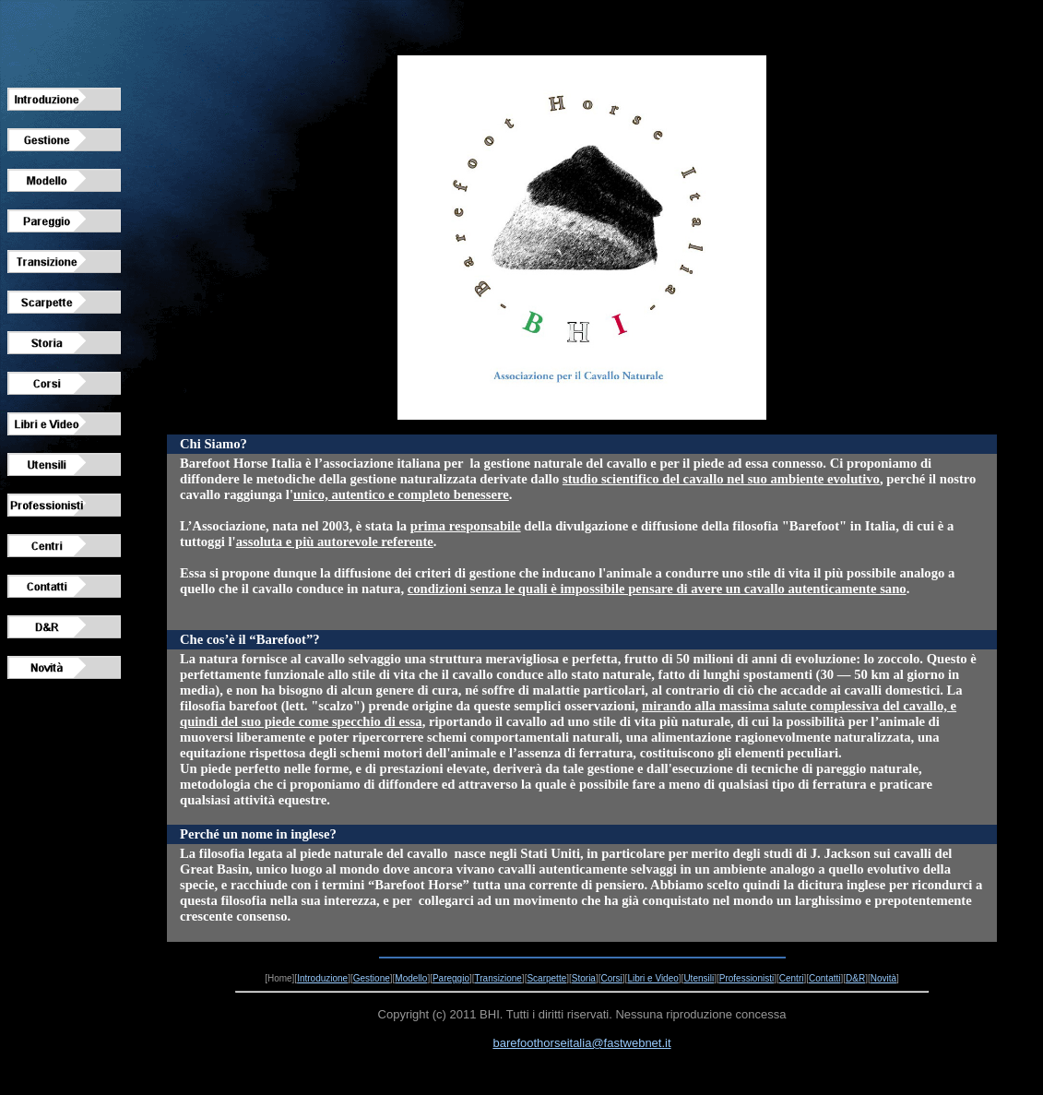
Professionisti (746, 978)
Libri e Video (652, 978)
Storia (584, 978)
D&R (855, 978)
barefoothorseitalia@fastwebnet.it (581, 1043)
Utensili (698, 978)
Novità (883, 978)
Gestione (371, 978)
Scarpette (546, 978)
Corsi (611, 978)
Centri (791, 978)
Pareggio (451, 978)
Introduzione (322, 978)
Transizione (498, 978)
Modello (411, 978)
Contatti (824, 978)
